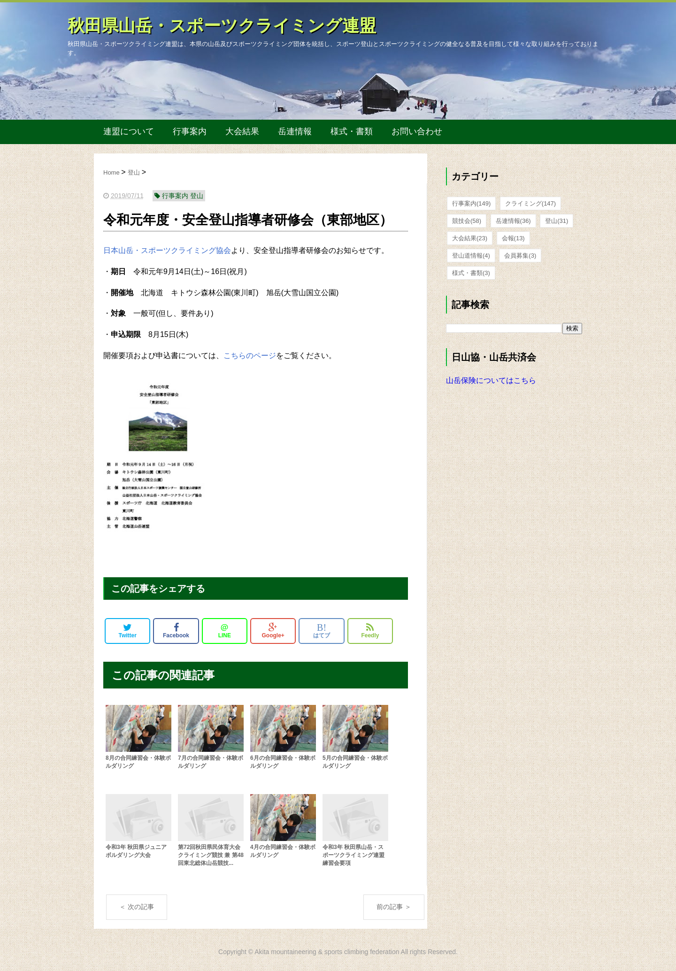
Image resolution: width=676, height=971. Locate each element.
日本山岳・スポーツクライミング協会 (167, 250)
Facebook (176, 631)
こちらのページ (249, 355)
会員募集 (520, 255)
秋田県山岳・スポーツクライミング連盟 (222, 25)
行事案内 (190, 131)
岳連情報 (295, 131)
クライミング (530, 203)
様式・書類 (351, 131)
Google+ (273, 631)
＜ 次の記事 (136, 906)
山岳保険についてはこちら (491, 380)
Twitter (127, 631)
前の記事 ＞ (393, 906)
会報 (513, 238)
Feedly (370, 631)
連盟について (128, 131)
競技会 (466, 220)
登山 (556, 220)
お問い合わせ (417, 131)
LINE (224, 631)
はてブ (321, 631)
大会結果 (242, 131)
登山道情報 (471, 255)
